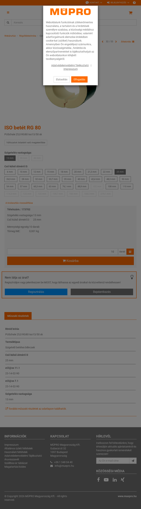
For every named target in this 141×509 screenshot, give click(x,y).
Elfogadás (79, 79)
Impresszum (71, 69)
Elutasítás (61, 79)
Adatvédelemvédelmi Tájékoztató (70, 65)
